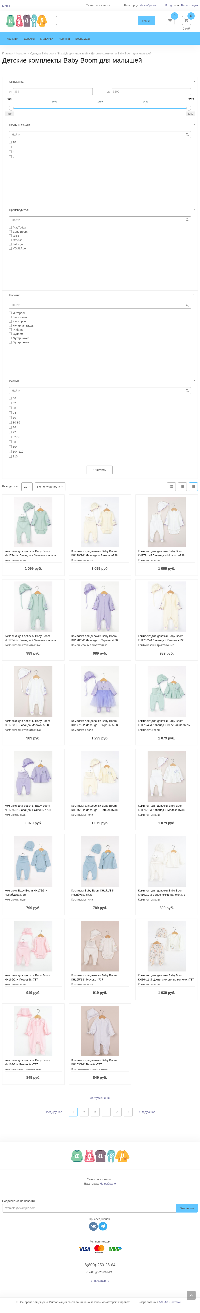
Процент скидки (19, 131)
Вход (168, 5)
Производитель (19, 216)
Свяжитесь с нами (99, 1186)
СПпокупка (16, 88)
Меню (6, 5)
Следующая (147, 1118)
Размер (14, 387)
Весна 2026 (83, 45)
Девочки (29, 45)
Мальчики (46, 45)
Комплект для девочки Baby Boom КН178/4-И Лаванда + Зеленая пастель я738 (31, 647)
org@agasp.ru (100, 1287)
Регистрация (189, 5)
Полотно (14, 301)
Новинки (64, 45)
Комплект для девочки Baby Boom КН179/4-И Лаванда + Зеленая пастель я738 (31, 562)
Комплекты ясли (15, 566)
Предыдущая (53, 1118)
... (106, 1118)
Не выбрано (148, 5)
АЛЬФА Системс (170, 1308)
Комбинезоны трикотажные (23, 651)
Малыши (12, 45)
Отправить (187, 1214)
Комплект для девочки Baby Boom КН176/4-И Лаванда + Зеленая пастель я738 (164, 731)
